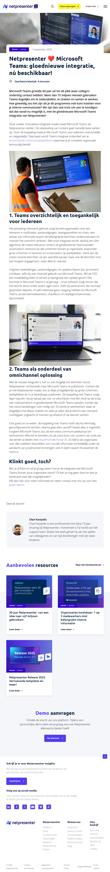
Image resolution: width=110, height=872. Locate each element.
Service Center (74, 831)
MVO (92, 845)
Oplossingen (49, 838)
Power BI (61, 440)
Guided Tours (50, 834)
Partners (94, 834)
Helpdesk (72, 827)
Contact (94, 848)
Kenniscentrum (75, 842)
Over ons (94, 830)
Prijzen (46, 849)
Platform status (74, 838)
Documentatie (74, 834)
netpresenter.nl (20, 6)
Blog (69, 846)
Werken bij (95, 841)
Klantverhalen (97, 837)
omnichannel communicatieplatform (31, 140)
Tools (45, 831)
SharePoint (45, 440)
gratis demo (16, 485)
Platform (47, 827)
